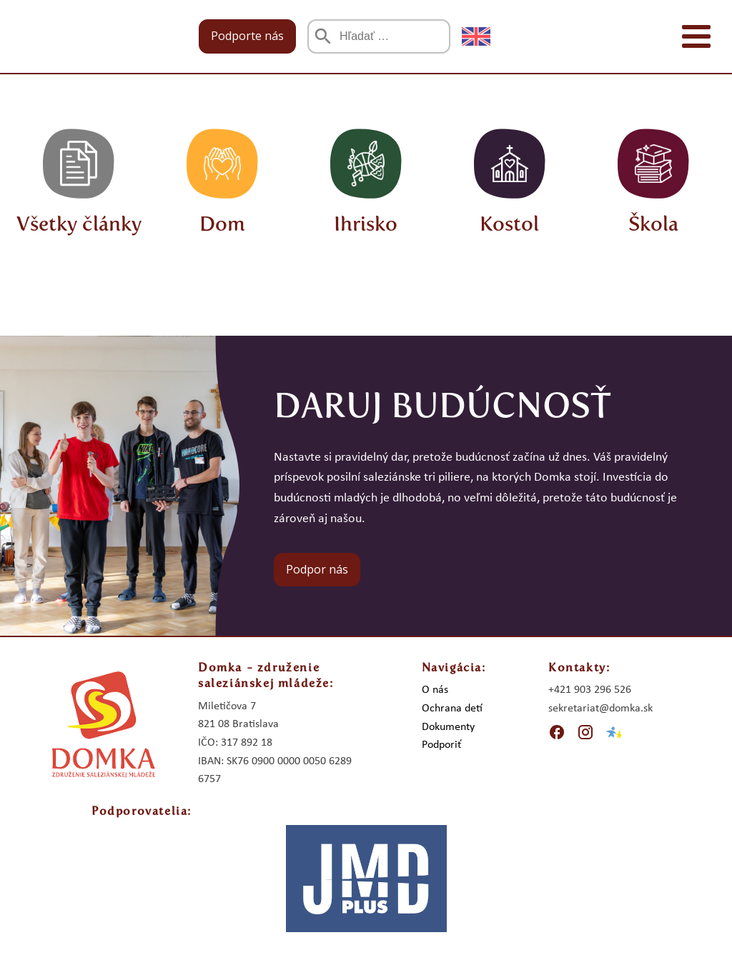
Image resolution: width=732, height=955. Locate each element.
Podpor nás (317, 569)
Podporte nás (247, 36)
